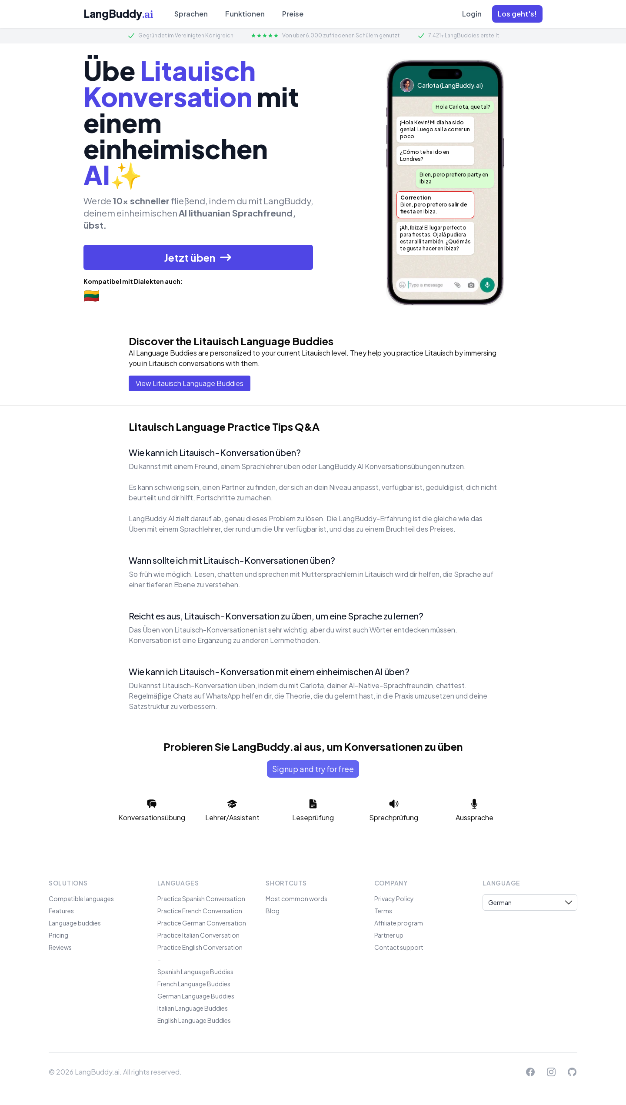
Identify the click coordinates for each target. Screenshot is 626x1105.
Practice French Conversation (199, 911)
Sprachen (191, 13)
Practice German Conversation (201, 923)
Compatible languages (81, 898)
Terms (383, 911)
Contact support (398, 947)
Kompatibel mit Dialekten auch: (133, 281)
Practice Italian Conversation (198, 935)
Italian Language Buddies (192, 1008)
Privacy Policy (394, 898)
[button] (517, 14)
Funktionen (245, 13)
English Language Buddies (194, 1020)
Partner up (388, 935)
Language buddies (75, 923)
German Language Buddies (195, 996)
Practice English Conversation (200, 947)
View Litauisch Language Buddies (189, 383)
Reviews (60, 947)
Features (61, 911)
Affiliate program (398, 923)
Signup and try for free (313, 769)
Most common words (296, 898)
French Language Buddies (193, 984)
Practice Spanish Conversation (201, 898)
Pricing (58, 935)
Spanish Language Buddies (195, 971)
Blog (273, 911)
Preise (292, 13)
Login (472, 13)
